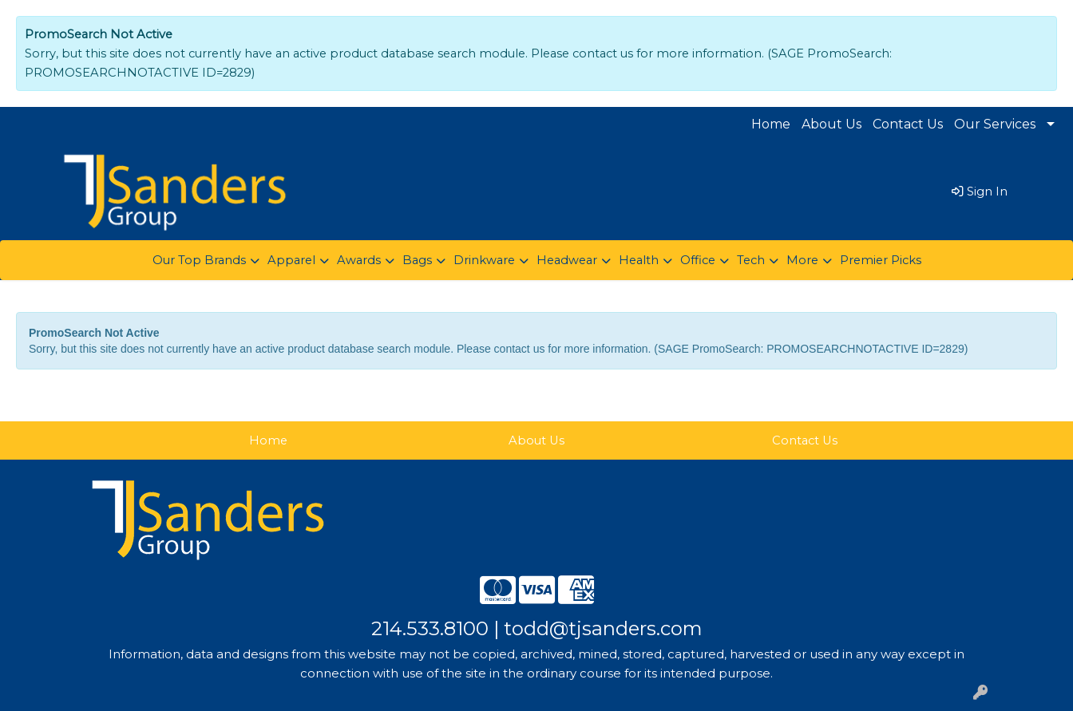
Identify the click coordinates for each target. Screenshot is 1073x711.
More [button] (802, 260)
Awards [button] (359, 260)
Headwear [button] (566, 260)
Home (770, 124)
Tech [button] (751, 260)
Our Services (994, 124)
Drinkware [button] (484, 260)
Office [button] (697, 260)
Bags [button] (417, 260)
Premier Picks (880, 260)
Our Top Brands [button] (199, 260)
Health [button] (639, 260)
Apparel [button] (291, 260)
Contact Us (908, 124)
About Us (831, 124)
